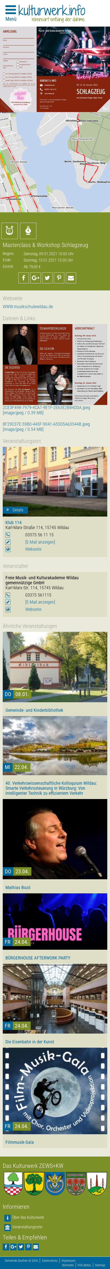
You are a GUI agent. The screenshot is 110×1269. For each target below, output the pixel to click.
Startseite (68, 1265)
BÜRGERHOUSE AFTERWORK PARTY (37, 957)
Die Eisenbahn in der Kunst (29, 1041)
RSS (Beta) (84, 1265)
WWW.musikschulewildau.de (28, 306)
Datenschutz (50, 1261)
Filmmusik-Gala (19, 1142)
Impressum (68, 1261)
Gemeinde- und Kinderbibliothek (34, 710)
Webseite (33, 549)
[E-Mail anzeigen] (40, 542)
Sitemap (100, 1265)
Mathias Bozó (17, 887)
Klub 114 (13, 522)
